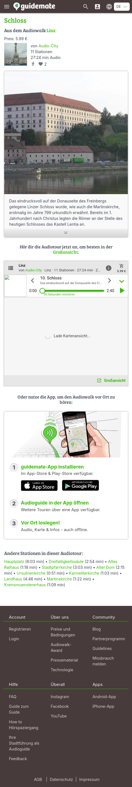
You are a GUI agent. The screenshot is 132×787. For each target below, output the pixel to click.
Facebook (60, 706)
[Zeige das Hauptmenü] (6, 6)
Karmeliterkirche (84, 573)
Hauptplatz (14, 561)
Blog (96, 629)
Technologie (62, 669)
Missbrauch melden (103, 661)
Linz (51, 30)
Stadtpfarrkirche (57, 567)
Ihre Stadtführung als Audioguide (24, 743)
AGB (38, 779)
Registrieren (20, 629)
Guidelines (102, 648)
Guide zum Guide (19, 709)
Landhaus (13, 579)
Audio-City (48, 45)
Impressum (89, 779)
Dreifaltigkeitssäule (66, 561)
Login (14, 638)
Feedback (18, 758)
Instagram (60, 696)
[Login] (97, 6)
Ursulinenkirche (31, 573)
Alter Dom (105, 567)
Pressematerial (64, 660)
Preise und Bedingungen (63, 632)
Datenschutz (61, 779)
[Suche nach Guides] (86, 6)
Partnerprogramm (108, 638)
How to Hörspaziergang (23, 724)
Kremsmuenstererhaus (25, 584)
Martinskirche (59, 579)
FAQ (12, 696)
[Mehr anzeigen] (66, 233)
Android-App (104, 696)
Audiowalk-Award (61, 647)
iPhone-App (103, 706)
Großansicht (65, 252)
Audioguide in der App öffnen (55, 503)
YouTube (59, 716)
